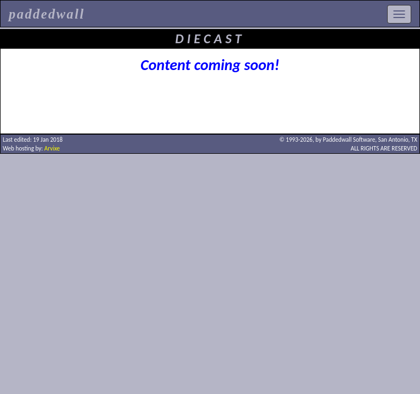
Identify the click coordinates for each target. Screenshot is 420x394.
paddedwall (47, 14)
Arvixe (52, 148)
